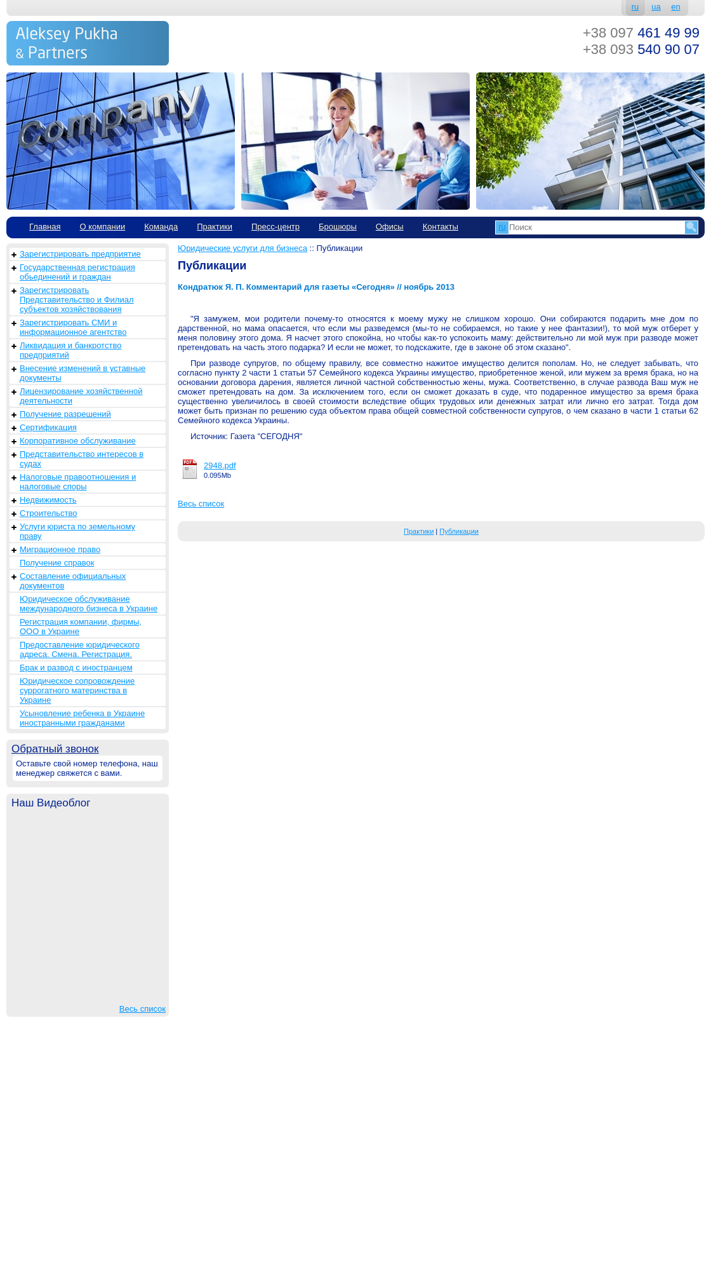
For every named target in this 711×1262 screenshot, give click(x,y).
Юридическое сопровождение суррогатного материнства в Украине (77, 690)
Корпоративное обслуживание (78, 440)
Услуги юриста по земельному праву (77, 531)
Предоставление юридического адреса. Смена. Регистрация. (80, 649)
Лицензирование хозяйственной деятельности (81, 395)
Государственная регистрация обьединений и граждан (77, 272)
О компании (102, 226)
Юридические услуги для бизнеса (242, 248)
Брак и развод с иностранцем (76, 667)
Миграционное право (60, 549)
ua (655, 6)
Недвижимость (48, 500)
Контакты (440, 226)
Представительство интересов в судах (81, 458)
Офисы (390, 226)
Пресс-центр (275, 226)
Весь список (142, 1009)
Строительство (48, 513)
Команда (161, 226)
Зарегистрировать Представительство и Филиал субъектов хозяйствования (77, 299)
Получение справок (57, 562)
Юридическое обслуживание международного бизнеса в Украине (88, 603)
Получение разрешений (65, 414)
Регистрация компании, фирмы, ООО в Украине (81, 626)
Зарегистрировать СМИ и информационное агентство (73, 327)
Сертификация (48, 427)
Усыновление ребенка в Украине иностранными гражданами (82, 718)
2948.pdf (220, 465)
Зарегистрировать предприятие (80, 254)
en (675, 6)
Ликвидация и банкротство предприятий (70, 350)
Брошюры (338, 226)
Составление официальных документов (73, 580)
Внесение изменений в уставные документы (82, 373)
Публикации (459, 531)
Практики (214, 226)
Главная (44, 226)
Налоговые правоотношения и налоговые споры (78, 481)
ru (635, 6)
